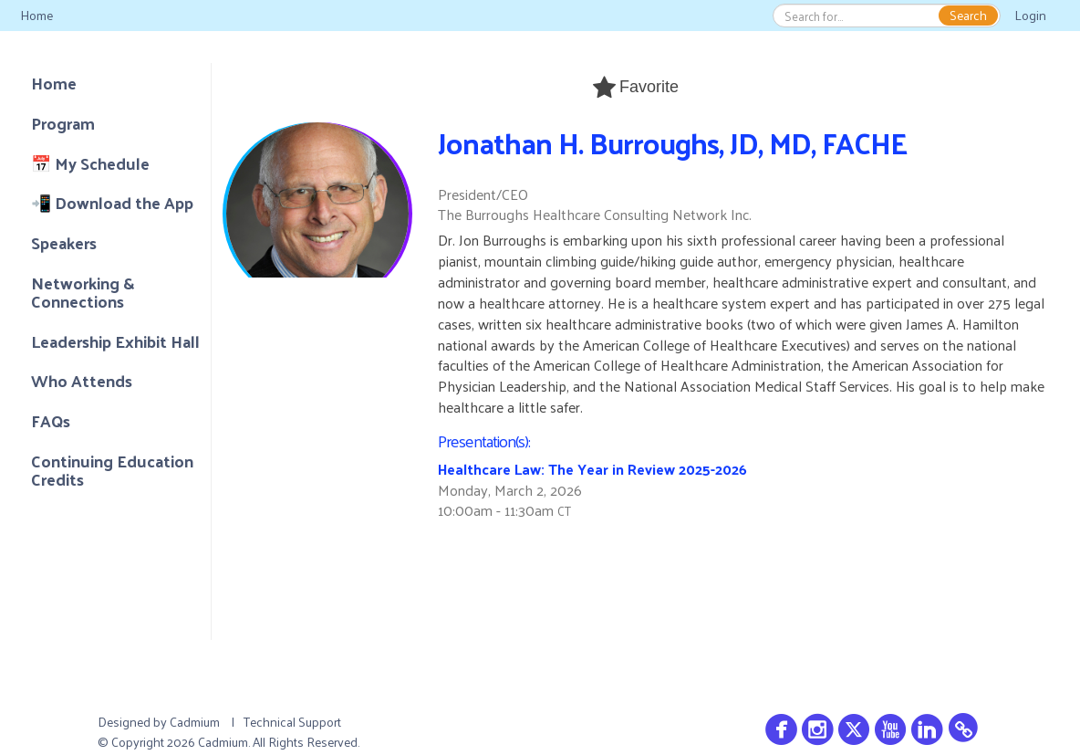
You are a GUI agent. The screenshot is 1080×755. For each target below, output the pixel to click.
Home (36, 15)
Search (968, 15)
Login (1030, 15)
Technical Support (292, 721)
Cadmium (195, 721)
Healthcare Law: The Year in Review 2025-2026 (592, 469)
